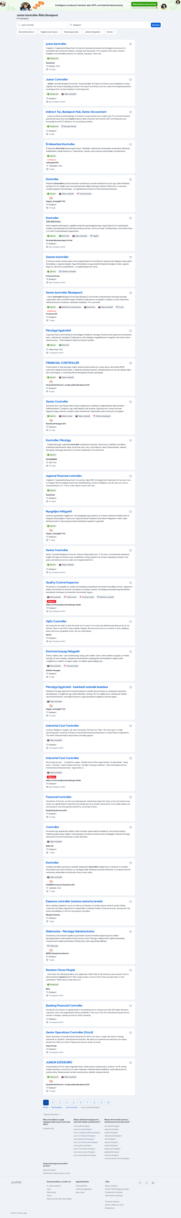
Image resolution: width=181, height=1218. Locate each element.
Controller (52, 827)
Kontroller (52, 179)
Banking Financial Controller (64, 1005)
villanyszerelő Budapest (113, 1136)
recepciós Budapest (111, 1155)
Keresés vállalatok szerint (114, 1205)
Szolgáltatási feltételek (113, 1192)
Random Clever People (60, 970)
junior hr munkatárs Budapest (84, 1149)
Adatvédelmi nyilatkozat (114, 1196)
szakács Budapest (111, 1133)
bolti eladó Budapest (112, 1126)
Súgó (49, 1189)
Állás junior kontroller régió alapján (59, 1199)
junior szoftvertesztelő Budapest (86, 1142)
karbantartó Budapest (112, 1149)
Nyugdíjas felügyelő (59, 511)
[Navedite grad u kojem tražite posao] (93, 25)
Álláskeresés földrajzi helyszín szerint (56, 1173)
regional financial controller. (64, 475)
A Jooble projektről (53, 1186)
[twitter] (146, 1183)
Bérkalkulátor (110, 1208)
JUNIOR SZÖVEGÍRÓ (59, 1062)
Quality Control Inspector (62, 582)
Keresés (156, 25)
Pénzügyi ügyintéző (58, 330)
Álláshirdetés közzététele (144, 4)
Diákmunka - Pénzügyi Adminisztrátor (70, 931)
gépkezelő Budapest (111, 1152)
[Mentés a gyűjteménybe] (130, 44)
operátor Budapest (111, 1142)
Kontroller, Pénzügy (58, 440)
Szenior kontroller (57, 257)
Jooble (24, 1213)
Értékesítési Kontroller (60, 144)
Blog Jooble (80, 1192)
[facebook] (140, 1183)
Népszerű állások (49, 1170)
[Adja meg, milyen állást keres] (42, 25)
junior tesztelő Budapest (83, 1129)
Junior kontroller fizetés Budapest (116, 1158)
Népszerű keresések (53, 1114)
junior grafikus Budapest (83, 1145)
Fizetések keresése (112, 1202)
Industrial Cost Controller (62, 725)
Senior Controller (57, 401)
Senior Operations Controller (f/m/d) (69, 1032)
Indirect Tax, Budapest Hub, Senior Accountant (76, 111)
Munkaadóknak (81, 1186)
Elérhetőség (51, 1192)
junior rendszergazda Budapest (85, 1155)
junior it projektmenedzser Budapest (87, 1133)
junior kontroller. (56, 44)
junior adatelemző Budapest (84, 1139)
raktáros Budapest (111, 1145)
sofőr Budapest (110, 1139)
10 (108, 1102)
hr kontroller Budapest (82, 1126)
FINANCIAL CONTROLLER (62, 362)
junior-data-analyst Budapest (84, 1152)
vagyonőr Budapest (111, 1129)
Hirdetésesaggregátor (84, 1189)
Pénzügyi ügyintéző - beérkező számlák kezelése (77, 687)
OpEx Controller (56, 621)
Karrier (49, 1196)
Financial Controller (58, 797)
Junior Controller (57, 79)
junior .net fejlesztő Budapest (84, 1136)
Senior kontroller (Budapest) (64, 292)
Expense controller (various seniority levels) (74, 901)
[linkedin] (153, 1183)
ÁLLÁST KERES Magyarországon (117, 1189)
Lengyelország (48, 1128)
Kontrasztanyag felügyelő (63, 651)
